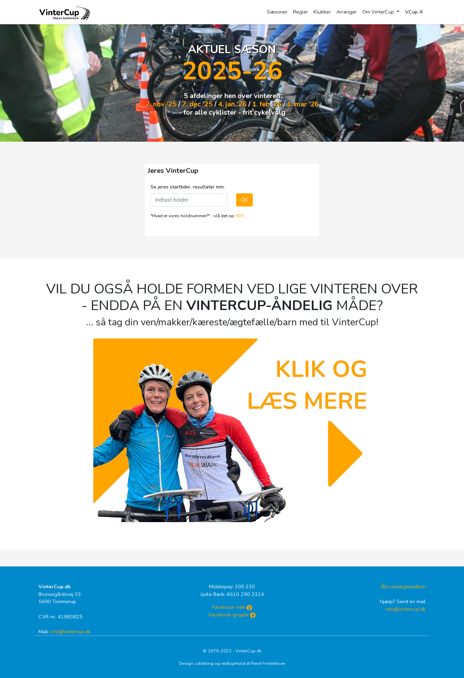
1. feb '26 (267, 104)
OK (244, 200)
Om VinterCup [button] (378, 11)
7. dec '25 (197, 104)
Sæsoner (277, 11)
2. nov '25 (161, 104)
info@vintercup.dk (70, 631)
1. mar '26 (303, 104)
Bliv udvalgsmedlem (403, 586)
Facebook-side (232, 607)
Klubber (322, 11)
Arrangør (346, 11)
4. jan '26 (232, 104)
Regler (300, 11)
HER (239, 216)
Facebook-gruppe (232, 614)
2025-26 (232, 71)
